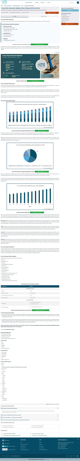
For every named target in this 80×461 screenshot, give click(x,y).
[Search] (78, 3)
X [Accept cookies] (50, 459)
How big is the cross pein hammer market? (30, 408)
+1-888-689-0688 (64, 445)
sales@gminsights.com (64, 448)
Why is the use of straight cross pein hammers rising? (30, 415)
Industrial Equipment (16, 5)
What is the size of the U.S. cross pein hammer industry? (30, 417)
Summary (14, 16)
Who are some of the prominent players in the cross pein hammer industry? (30, 420)
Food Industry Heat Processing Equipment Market (12, 435)
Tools (22, 5)
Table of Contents (44, 16)
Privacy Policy (46, 459)
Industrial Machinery (7, 5)
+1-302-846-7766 (62, 446)
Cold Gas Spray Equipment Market (38, 433)
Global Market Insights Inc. (6, 456)
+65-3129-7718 (62, 447)
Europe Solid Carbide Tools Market (9, 433)
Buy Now (70, 10)
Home (2, 5)
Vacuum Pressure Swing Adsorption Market (39, 435)
